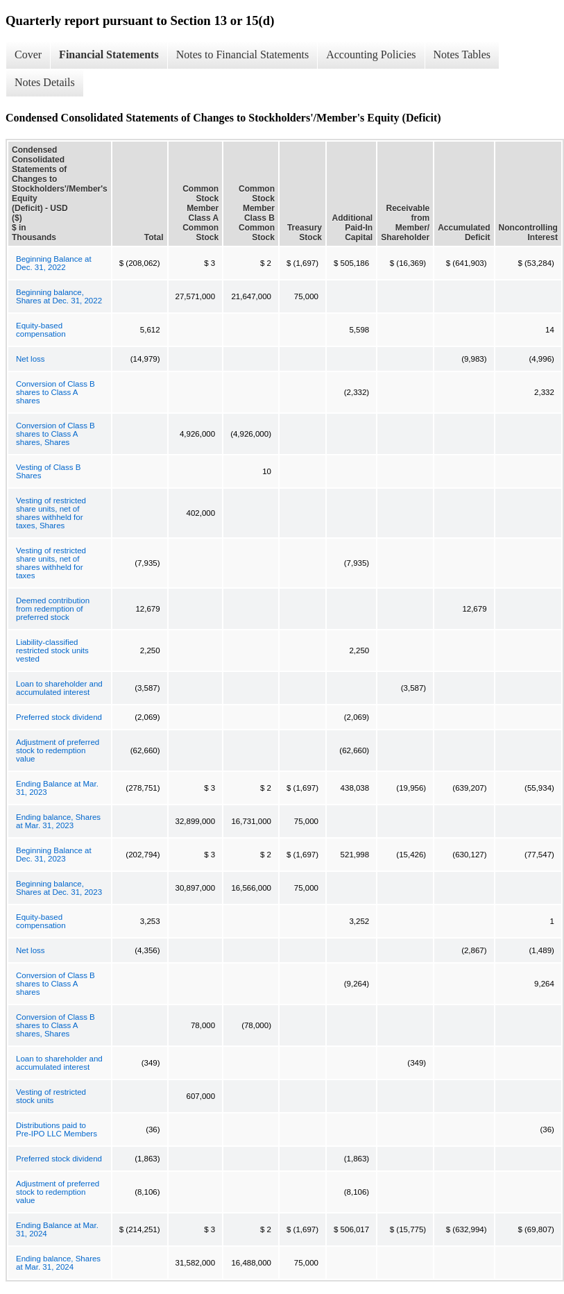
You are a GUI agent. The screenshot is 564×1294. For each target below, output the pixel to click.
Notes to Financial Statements (242, 54)
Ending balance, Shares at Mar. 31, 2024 (58, 1262)
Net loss (30, 359)
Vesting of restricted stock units (51, 1096)
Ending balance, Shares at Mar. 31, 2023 (58, 821)
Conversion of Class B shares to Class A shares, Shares (55, 433)
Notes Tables (462, 54)
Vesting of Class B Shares (48, 471)
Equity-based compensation (41, 329)
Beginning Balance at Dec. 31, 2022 (54, 263)
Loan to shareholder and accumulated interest (59, 688)
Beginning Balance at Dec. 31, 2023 (54, 854)
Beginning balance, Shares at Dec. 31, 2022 (59, 296)
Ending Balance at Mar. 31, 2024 (57, 1229)
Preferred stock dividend (59, 717)
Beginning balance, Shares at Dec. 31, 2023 (59, 888)
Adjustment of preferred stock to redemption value (57, 750)
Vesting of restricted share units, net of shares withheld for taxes (51, 563)
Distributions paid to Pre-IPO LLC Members (56, 1129)
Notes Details (45, 82)
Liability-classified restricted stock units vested (52, 650)
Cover (28, 54)
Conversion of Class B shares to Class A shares (55, 392)
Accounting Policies (371, 54)
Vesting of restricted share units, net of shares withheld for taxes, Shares (51, 513)
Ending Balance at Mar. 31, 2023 (57, 788)
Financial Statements (109, 54)
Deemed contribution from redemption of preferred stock (52, 608)
